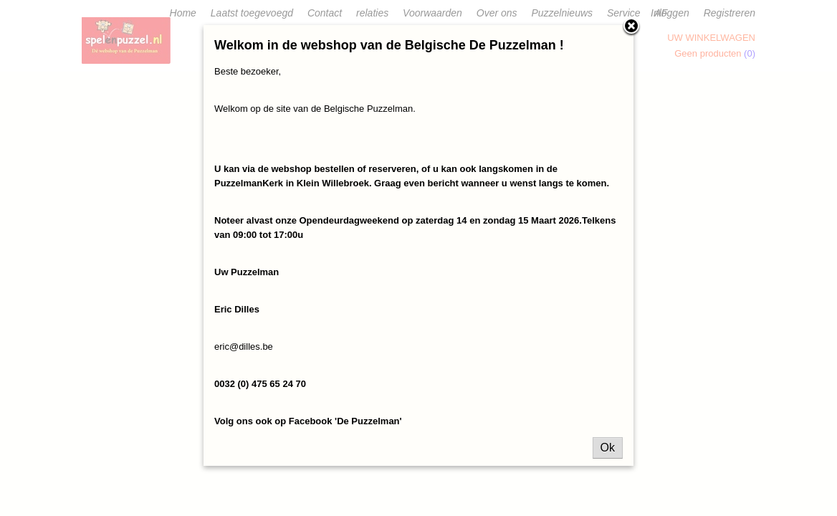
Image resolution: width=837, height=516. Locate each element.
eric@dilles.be (243, 346)
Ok (608, 447)
